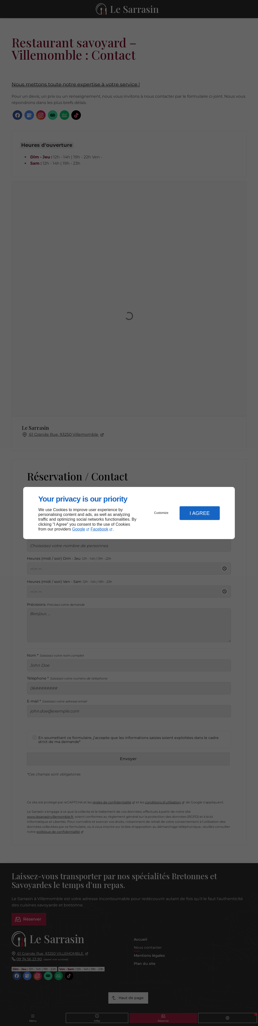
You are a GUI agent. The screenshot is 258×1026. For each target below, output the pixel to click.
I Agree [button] (199, 513)
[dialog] (129, 513)
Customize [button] (161, 513)
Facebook (99, 529)
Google (78, 529)
